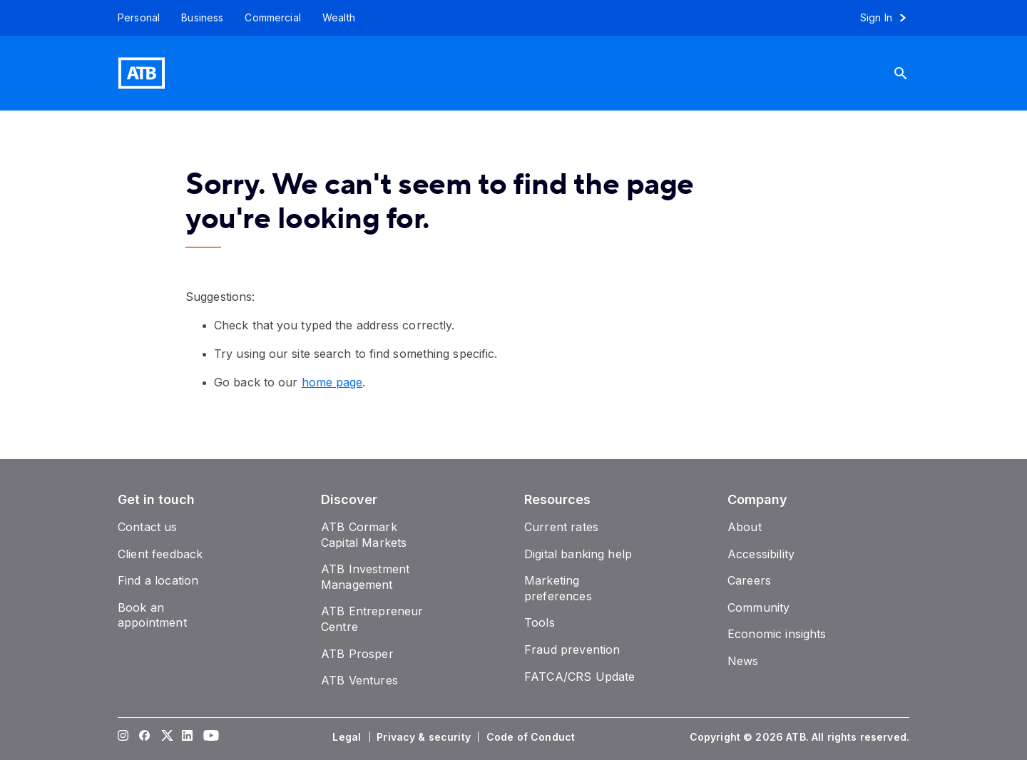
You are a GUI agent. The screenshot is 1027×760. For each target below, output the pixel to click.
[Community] (758, 607)
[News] (743, 661)
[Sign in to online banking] (890, 18)
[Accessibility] (760, 554)
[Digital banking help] (578, 554)
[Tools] (539, 622)
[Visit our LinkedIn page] (187, 737)
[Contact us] (148, 527)
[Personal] (133, 18)
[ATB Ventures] (359, 680)
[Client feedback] (160, 554)
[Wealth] (339, 18)
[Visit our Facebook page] (144, 737)
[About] (744, 527)
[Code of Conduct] (532, 737)
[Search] (906, 73)
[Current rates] (561, 527)
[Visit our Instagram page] (123, 737)
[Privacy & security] (425, 737)
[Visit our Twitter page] (166, 737)
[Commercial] (273, 18)
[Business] (202, 18)
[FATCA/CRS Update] (579, 676)
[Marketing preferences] (558, 588)
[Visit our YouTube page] (209, 737)
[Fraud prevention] (572, 649)
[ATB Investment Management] (365, 577)
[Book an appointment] (152, 615)
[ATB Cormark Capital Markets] (364, 535)
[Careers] (749, 580)
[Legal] (348, 737)
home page (332, 382)
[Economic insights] (777, 634)
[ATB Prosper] (357, 654)
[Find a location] (158, 580)
